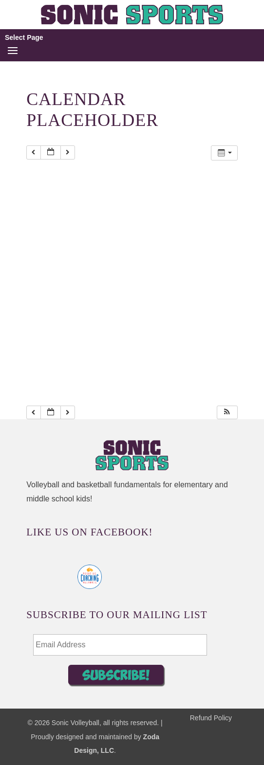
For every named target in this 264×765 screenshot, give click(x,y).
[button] (227, 412)
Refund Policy (211, 718)
